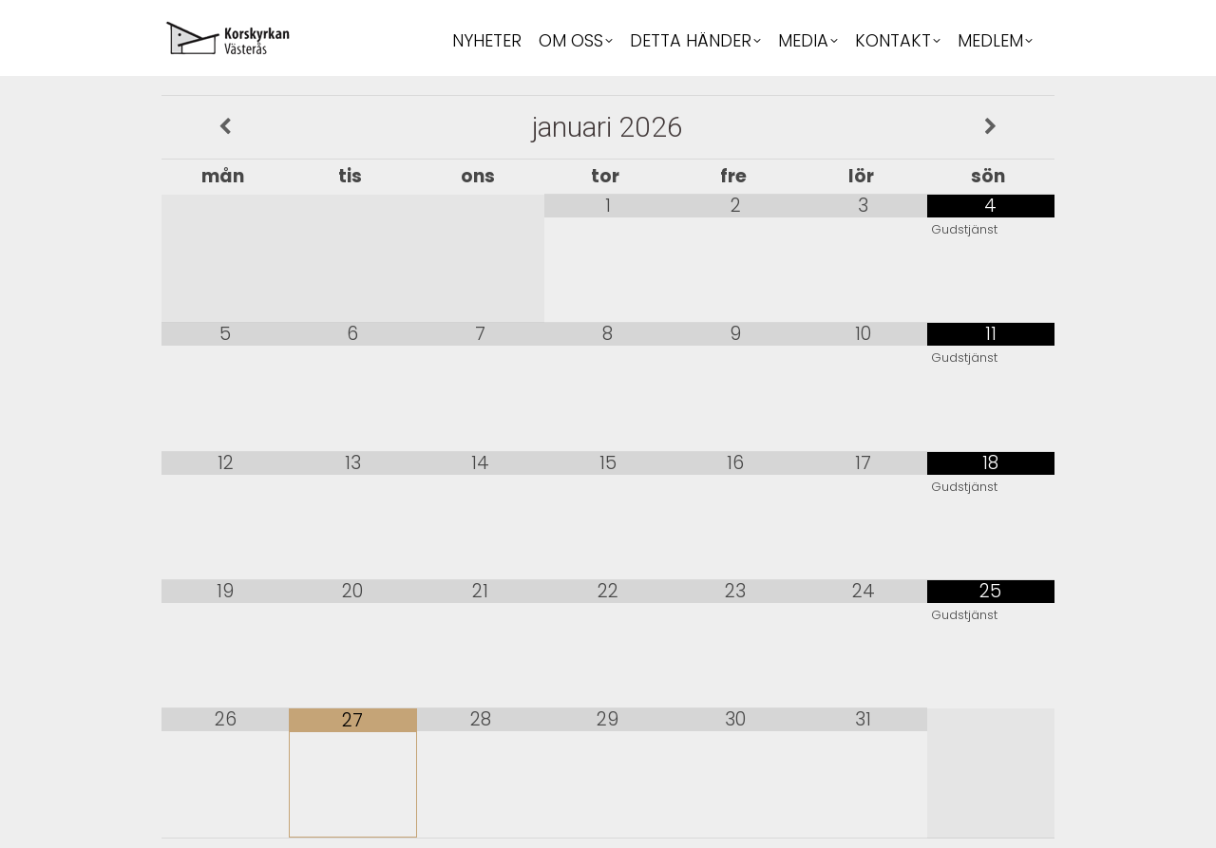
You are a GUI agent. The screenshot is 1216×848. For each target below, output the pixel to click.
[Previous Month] (225, 127)
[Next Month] (990, 127)
